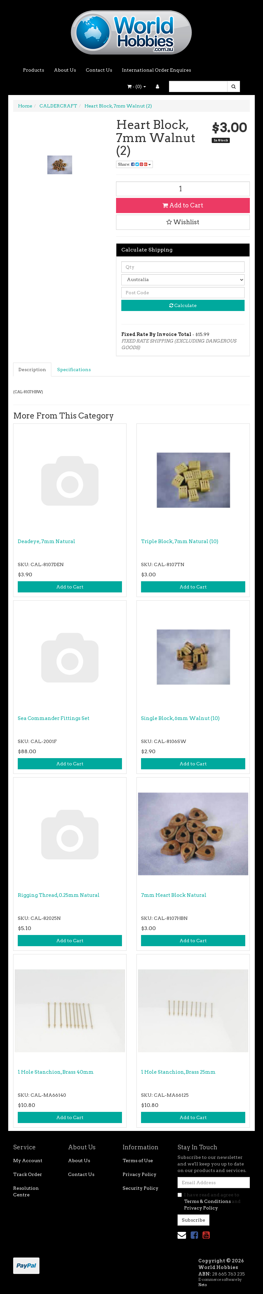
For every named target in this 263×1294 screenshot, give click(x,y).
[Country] (183, 279)
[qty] (183, 267)
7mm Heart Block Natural (173, 895)
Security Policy (140, 1188)
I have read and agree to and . (209, 1201)
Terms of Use (138, 1160)
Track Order (27, 1174)
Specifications (74, 369)
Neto (202, 1284)
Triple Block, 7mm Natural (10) (179, 541)
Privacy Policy (139, 1174)
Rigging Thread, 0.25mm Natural (59, 895)
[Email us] (182, 1235)
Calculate (183, 305)
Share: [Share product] (134, 164)
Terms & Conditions (207, 1201)
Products (33, 70)
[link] (194, 1235)
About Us (65, 70)
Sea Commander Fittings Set (53, 718)
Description (32, 369)
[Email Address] (214, 1182)
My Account (27, 1160)
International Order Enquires (156, 70)
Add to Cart (182, 205)
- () (136, 86)
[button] (183, 222)
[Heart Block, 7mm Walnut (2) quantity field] (183, 188)
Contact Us (99, 70)
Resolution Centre (26, 1191)
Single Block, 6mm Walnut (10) (180, 718)
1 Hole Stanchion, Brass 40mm (56, 1072)
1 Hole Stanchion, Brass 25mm (178, 1072)
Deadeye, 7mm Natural (46, 541)
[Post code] (183, 292)
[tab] (32, 369)
